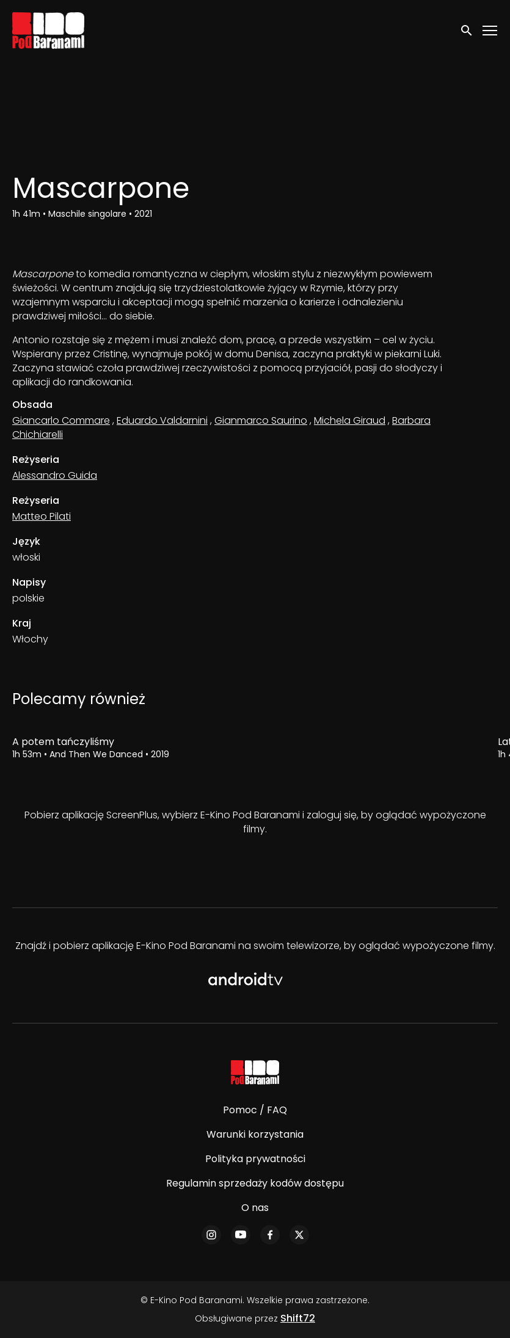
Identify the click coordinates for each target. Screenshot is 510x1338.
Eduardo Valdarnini (162, 420)
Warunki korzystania (255, 1134)
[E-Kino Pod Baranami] (255, 1072)
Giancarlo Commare (61, 420)
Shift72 (297, 1318)
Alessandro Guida (54, 475)
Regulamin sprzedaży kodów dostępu (255, 1183)
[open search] (467, 30)
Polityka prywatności (255, 1159)
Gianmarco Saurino (260, 420)
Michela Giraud (349, 420)
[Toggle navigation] (490, 31)
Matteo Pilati (41, 516)
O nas (255, 1208)
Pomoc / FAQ (255, 1110)
